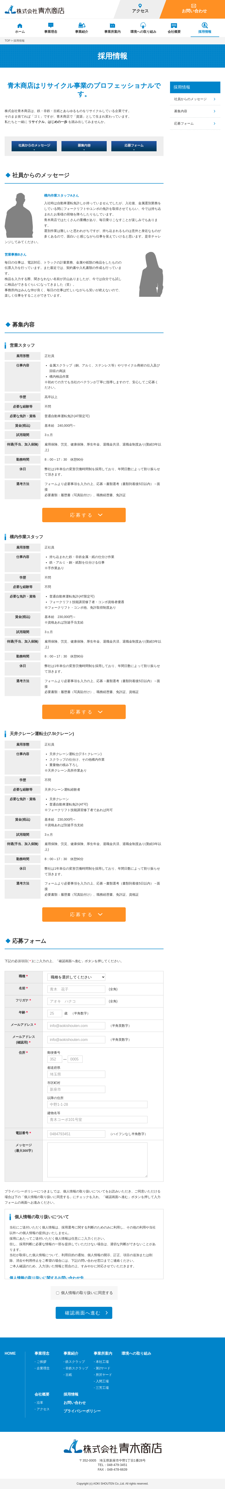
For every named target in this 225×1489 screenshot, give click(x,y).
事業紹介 (71, 1353)
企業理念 (43, 1368)
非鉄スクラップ (76, 1368)
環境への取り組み (136, 1353)
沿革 (40, 1402)
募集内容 (180, 111)
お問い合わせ (75, 1403)
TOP (7, 40)
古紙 (68, 1375)
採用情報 (182, 87)
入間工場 (102, 1381)
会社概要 (42, 1394)
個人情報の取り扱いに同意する (87, 1293)
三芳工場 (102, 1388)
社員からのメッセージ (190, 99)
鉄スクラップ (75, 1362)
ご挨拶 (41, 1362)
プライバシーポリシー (82, 1411)
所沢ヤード (104, 1375)
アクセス (43, 1409)
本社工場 (102, 1362)
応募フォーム (184, 123)
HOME (10, 1353)
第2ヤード (103, 1368)
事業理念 (42, 1353)
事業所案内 (103, 1353)
